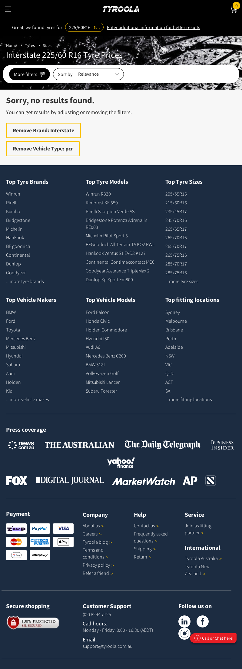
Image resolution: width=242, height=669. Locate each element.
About (93, 525)
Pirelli (12, 202)
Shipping (143, 548)
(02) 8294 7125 (97, 614)
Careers (90, 534)
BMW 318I (95, 364)
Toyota (13, 330)
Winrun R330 (98, 194)
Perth (170, 338)
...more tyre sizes (181, 281)
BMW (11, 312)
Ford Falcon (98, 312)
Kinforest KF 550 (102, 202)
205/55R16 (176, 194)
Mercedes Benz (20, 338)
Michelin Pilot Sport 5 (107, 235)
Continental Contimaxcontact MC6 (120, 262)
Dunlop (13, 264)
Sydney (172, 312)
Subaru (13, 364)
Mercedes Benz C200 (106, 356)
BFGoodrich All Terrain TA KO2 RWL (120, 244)
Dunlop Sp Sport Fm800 (109, 279)
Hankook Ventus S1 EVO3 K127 (116, 253)
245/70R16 (176, 220)
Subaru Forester (101, 391)
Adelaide (174, 347)
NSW (169, 356)
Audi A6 (93, 347)
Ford (10, 321)
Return (140, 557)
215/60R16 (176, 202)
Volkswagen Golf (102, 373)
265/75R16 (176, 255)
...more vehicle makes (27, 399)
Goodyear (16, 272)
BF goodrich (18, 246)
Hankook (15, 237)
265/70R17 (176, 246)
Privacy (98, 565)
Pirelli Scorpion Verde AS (110, 211)
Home (11, 45)
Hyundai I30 (97, 338)
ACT (169, 382)
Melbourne (176, 321)
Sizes (47, 45)
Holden (13, 382)
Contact (146, 525)
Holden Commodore (106, 330)
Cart (237, 5)
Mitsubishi (16, 347)
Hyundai (14, 356)
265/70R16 (176, 237)
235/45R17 (176, 211)
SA (167, 391)
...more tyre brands (25, 281)
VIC (168, 364)
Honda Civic (98, 321)
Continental (18, 255)
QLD (169, 373)
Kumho (13, 211)
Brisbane (174, 330)
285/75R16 (176, 272)
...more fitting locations (188, 399)
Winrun (13, 194)
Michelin (14, 229)
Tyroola (97, 542)
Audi (10, 373)
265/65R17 (176, 229)
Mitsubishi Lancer (103, 382)
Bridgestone (18, 220)
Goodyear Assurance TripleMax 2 (118, 271)
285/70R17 (176, 264)
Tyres (30, 45)
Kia (9, 391)
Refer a (98, 573)
